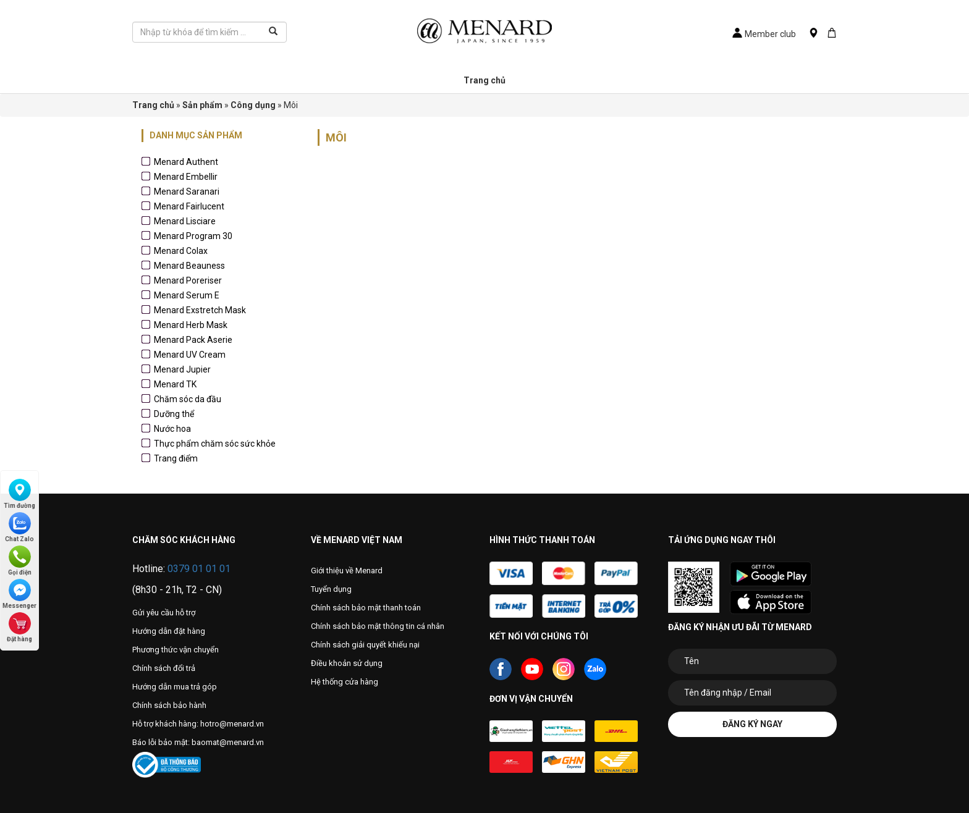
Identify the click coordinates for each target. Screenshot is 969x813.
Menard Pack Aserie (193, 340)
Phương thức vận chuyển (175, 649)
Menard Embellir (186, 177)
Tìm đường (19, 494)
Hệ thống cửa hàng (344, 681)
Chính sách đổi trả (163, 668)
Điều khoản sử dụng (347, 663)
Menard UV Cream (190, 355)
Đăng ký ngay (752, 724)
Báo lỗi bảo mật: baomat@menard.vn (198, 742)
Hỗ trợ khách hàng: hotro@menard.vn (198, 723)
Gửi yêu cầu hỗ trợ (163, 612)
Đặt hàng (19, 627)
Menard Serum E (186, 295)
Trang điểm (176, 458)
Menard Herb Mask (190, 325)
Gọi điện (20, 561)
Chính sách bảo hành (169, 705)
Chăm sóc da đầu (187, 399)
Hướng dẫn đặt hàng (168, 631)
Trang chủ (484, 80)
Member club (764, 34)
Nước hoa (172, 429)
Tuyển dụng (331, 589)
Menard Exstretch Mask (200, 310)
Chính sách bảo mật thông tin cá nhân (377, 626)
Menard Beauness (189, 266)
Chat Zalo (19, 527)
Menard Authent (186, 162)
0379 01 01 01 (199, 569)
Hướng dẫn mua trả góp (174, 686)
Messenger (19, 594)
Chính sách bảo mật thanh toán (366, 607)
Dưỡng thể (174, 414)
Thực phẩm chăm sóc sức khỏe (215, 444)
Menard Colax (181, 251)
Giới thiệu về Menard (347, 570)
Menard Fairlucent (189, 206)
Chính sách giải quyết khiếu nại (365, 644)
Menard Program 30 (193, 236)
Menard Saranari (186, 191)
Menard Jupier (182, 369)
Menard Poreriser (188, 280)
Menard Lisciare (185, 221)
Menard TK (175, 384)
